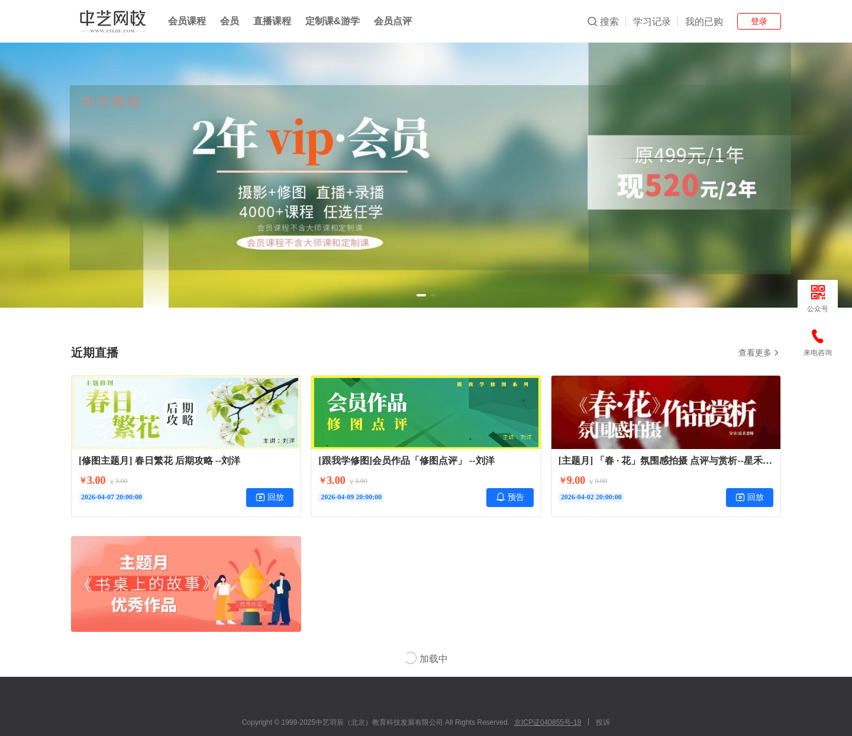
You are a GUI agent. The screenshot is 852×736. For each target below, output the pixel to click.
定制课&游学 (332, 21)
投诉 (603, 722)
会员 (229, 21)
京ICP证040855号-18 (547, 722)
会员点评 (393, 21)
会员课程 (187, 21)
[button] (421, 295)
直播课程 (272, 21)
